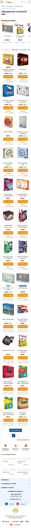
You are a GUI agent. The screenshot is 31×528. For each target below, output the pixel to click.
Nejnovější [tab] (15, 50)
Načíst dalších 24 (16, 430)
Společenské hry (18, 6)
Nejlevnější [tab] (23, 50)
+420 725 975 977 (15, 494)
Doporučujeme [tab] (6, 50)
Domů (2, 6)
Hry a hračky (9, 6)
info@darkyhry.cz (15, 499)
